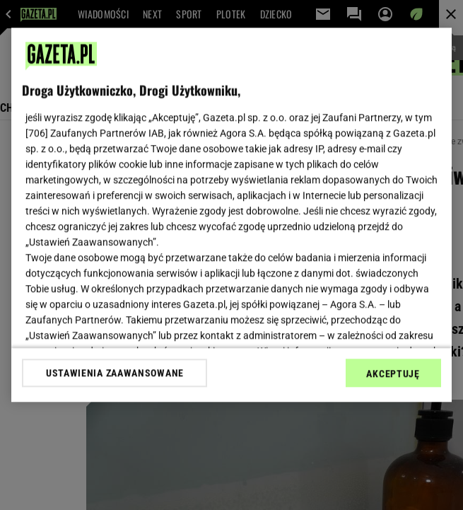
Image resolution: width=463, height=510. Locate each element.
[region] (231, 215)
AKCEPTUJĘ (392, 373)
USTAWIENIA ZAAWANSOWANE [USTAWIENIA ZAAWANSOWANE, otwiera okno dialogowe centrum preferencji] (115, 372)
